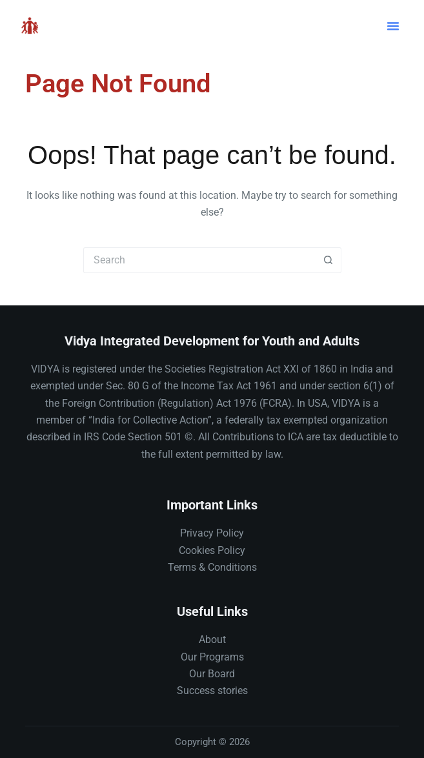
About (212, 639)
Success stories (212, 690)
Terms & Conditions (212, 567)
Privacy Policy (212, 533)
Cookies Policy (212, 550)
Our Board (212, 674)
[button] (393, 26)
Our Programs (212, 657)
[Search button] (328, 260)
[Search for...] (199, 260)
